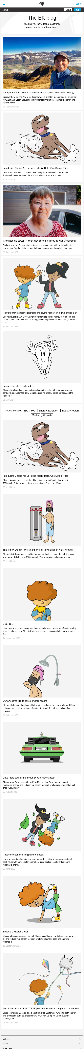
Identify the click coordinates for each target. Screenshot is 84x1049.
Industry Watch (70, 410)
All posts (47, 415)
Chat (68, 9)
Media (35, 415)
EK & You (29, 410)
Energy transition (48, 410)
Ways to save (13, 410)
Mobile (5, 1039)
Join (78, 9)
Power (5, 1044)
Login (78, 3)
